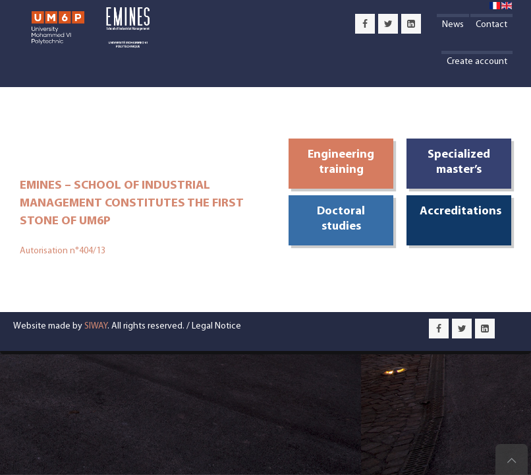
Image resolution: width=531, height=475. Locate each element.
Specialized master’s (459, 162)
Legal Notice (216, 326)
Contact (491, 25)
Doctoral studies (341, 219)
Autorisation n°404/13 (62, 251)
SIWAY (95, 326)
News (453, 25)
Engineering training (341, 162)
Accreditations (460, 211)
